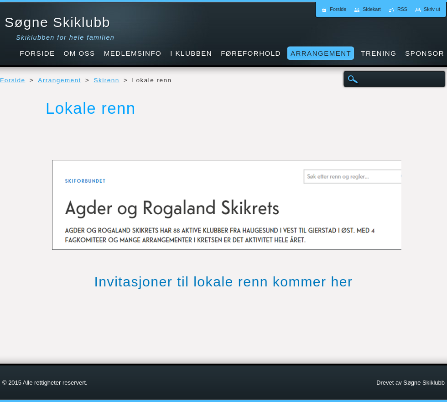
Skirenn (107, 80)
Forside (12, 80)
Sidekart (372, 9)
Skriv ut (432, 9)
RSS (402, 9)
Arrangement (59, 80)
